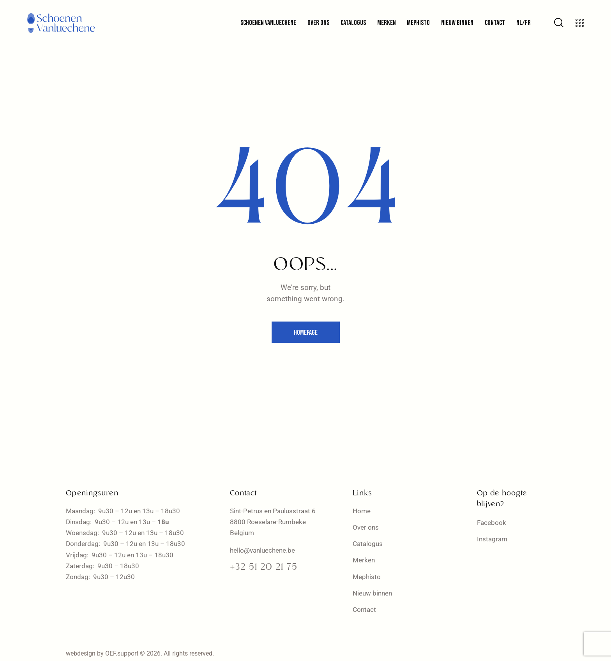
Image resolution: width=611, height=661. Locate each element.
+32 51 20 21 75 (263, 567)
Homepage (306, 333)
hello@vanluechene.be (262, 550)
